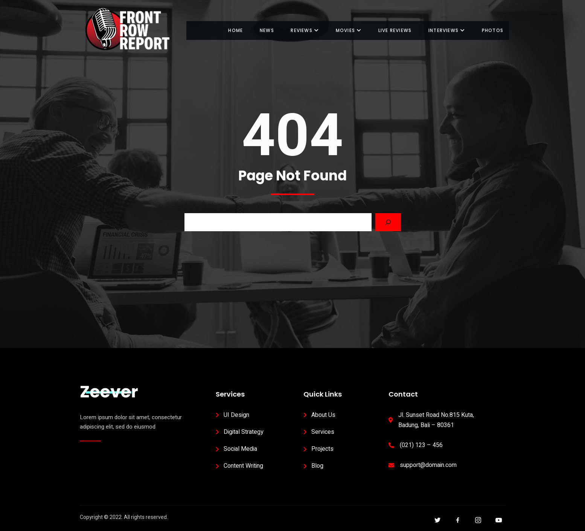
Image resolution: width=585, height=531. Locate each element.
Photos (492, 30)
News (266, 30)
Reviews (304, 30)
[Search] (388, 222)
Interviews (446, 30)
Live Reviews (394, 30)
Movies (348, 30)
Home (235, 30)
